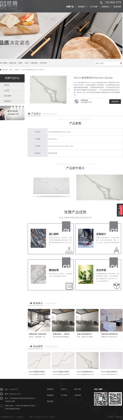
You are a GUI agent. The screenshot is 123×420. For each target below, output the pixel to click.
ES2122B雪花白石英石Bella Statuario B (42, 372)
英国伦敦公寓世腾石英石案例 (111, 334)
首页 (11, 69)
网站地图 (50, 401)
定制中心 (64, 389)
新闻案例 (50, 395)
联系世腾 (117, 7)
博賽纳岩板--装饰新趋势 (37, 334)
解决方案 (78, 389)
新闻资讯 (105, 7)
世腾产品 (70, 7)
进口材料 (7, 96)
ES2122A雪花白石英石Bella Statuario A (66, 372)
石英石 (17, 69)
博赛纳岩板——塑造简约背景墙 (64, 334)
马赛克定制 (34, 63)
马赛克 (20, 63)
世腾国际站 (118, 417)
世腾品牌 (50, 389)
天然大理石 (43, 63)
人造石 (26, 63)
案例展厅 (81, 7)
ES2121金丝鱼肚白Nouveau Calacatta (33, 69)
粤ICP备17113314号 (41, 417)
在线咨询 (115, 102)
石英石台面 (12, 63)
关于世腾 (93, 7)
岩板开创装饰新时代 (84, 334)
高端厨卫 (7, 101)
